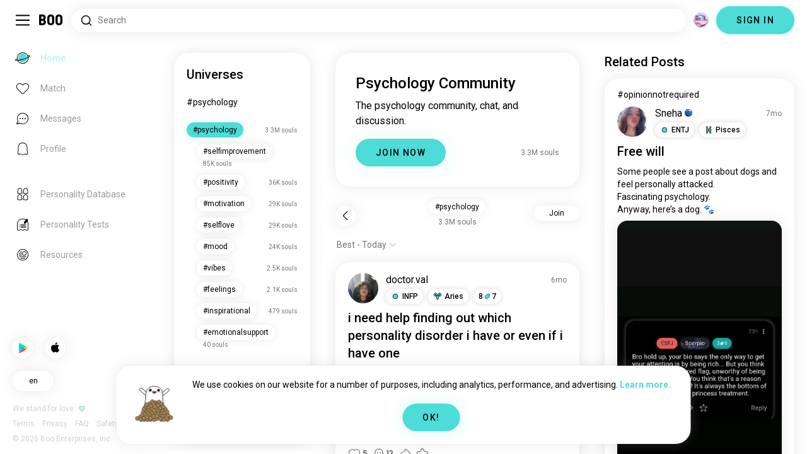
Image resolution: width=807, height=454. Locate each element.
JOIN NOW (401, 153)
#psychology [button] (457, 206)
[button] (404, 296)
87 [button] (487, 296)
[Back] (345, 216)
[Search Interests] (378, 20)
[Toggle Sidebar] (23, 20)
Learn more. (645, 385)
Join (556, 213)
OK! (430, 417)
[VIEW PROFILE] (363, 288)
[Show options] (367, 244)
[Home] (51, 20)
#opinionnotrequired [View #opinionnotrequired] (658, 95)
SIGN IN (755, 20)
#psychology (212, 102)
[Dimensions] (701, 20)
